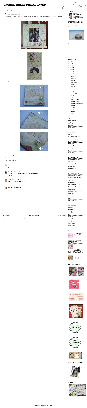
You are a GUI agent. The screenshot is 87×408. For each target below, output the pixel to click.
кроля (69, 150)
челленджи (70, 207)
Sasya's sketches (71, 223)
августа (72, 84)
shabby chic (70, 225)
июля (72, 86)
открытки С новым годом (73, 177)
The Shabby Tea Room (73, 227)
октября (72, 80)
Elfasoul (10, 164)
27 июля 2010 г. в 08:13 (17, 164)
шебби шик (70, 209)
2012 (71, 71)
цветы (69, 203)
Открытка (73, 105)
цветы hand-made (72, 205)
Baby (69, 214)
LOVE (69, 218)
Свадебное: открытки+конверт (77, 91)
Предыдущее (62, 215)
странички (70, 196)
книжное (70, 138)
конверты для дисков (12, 157)
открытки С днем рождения (74, 175)
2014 (71, 67)
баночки (70, 125)
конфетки (70, 145)
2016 (71, 63)
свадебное (70, 189)
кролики (70, 148)
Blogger (50, 405)
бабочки (70, 123)
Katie (9, 171)
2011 (71, 73)
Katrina (76, 13)
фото (69, 198)
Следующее (6, 215)
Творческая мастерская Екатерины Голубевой (24, 5)
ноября (72, 78)
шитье (69, 211)
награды (70, 164)
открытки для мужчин (72, 173)
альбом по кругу (71, 120)
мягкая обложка (71, 163)
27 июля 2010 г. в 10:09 (16, 179)
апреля (72, 111)
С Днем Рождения (72, 187)
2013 (71, 69)
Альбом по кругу (77, 255)
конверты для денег (72, 139)
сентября (73, 82)
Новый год (70, 166)
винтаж (69, 130)
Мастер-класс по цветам (73, 154)
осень (69, 170)
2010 (71, 74)
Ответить (10, 167)
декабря (73, 76)
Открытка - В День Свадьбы (76, 93)
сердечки (70, 193)
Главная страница (34, 215)
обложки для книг (72, 168)
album (69, 212)
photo (69, 221)
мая (72, 109)
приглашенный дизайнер (73, 184)
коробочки (70, 146)
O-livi (9, 187)
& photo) (72, 95)
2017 (71, 61)
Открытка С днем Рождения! (77, 103)
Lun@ (9, 179)
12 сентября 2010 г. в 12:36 (16, 187)
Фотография (70, 202)
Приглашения (71, 182)
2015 (71, 65)
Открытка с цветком (75, 101)
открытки (70, 171)
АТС (69, 122)
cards (69, 216)
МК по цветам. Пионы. (78, 233)
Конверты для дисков (75, 89)
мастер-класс (71, 152)
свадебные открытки (72, 191)
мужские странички (72, 161)
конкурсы (70, 143)
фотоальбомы (71, 200)
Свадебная (73, 97)
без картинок (71, 127)
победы (70, 180)
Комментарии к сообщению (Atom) (17, 218)
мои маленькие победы (73, 159)
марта (72, 113)
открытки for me (71, 179)
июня (72, 107)
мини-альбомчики (72, 157)
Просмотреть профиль (73, 26)
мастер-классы (71, 155)
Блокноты (70, 129)
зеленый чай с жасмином (73, 136)
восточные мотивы (72, 132)
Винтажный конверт (75, 87)
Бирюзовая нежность (75, 99)
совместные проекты (72, 195)
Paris (69, 219)
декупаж (70, 134)
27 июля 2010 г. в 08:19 (15, 171)
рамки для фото (71, 186)
